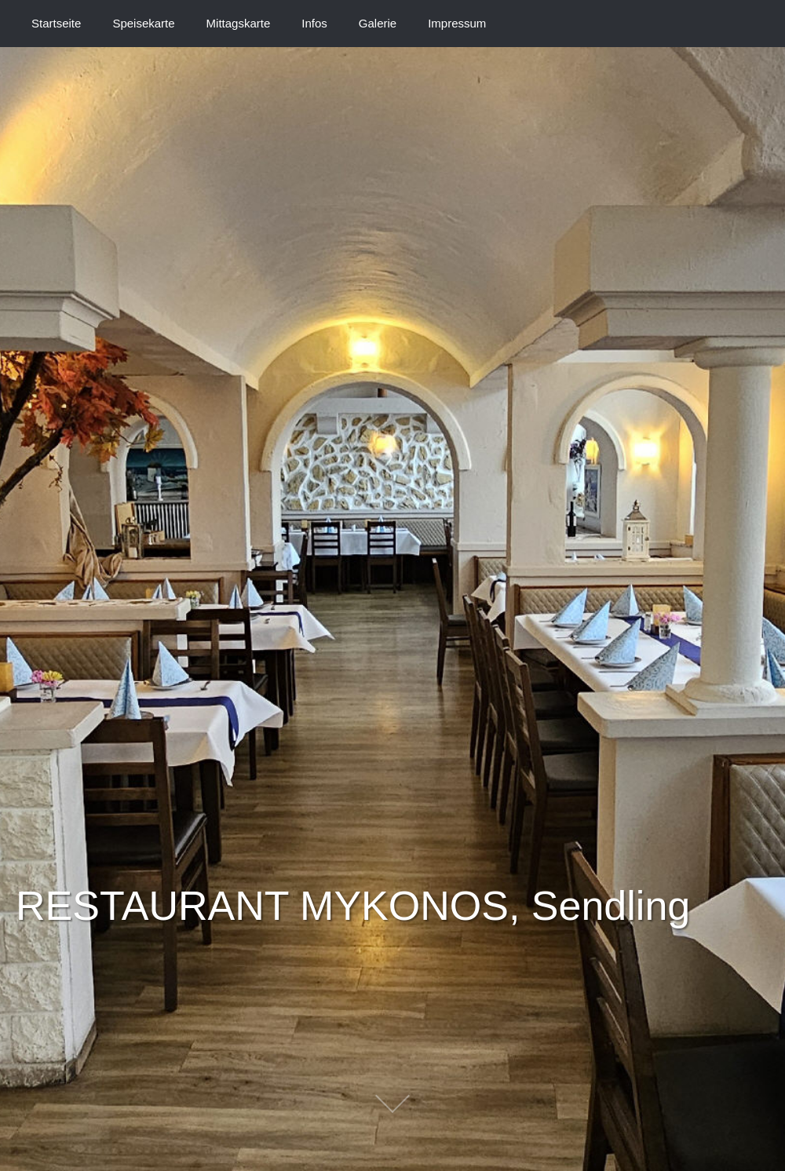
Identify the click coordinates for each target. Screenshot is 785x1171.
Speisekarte (143, 23)
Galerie (377, 23)
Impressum (457, 23)
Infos (314, 23)
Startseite (56, 23)
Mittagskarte (238, 23)
